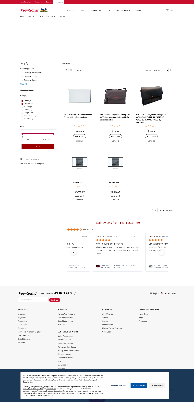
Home (22, 16)
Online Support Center (66, 336)
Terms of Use (27, 382)
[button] (79, 141)
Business (49, 2)
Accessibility (62, 368)
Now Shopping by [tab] (27, 69)
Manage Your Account (66, 314)
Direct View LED (24, 335)
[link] (117, 267)
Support (138, 10)
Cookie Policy (88, 380)
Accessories (96, 10)
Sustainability (107, 325)
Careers (105, 321)
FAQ (59, 361)
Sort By (148, 70)
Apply (38, 146)
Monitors (70, 10)
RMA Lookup (62, 325)
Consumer (59, 2)
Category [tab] (23, 96)
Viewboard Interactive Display (29, 332)
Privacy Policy (78, 380)
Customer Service (64, 340)
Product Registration (65, 343)
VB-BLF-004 (114, 183)
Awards (105, 318)
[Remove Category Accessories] (22, 72)
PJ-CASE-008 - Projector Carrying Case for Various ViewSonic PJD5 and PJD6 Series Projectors (115, 117)
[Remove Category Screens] (22, 76)
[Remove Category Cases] (22, 80)
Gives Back (106, 332)
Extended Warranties (65, 358)
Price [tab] (22, 127)
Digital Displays (24, 339)
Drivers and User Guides (67, 347)
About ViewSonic (108, 314)
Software (21, 343)
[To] (46, 139)
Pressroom (143, 321)
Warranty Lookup (64, 354)
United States (168, 293)
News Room (143, 314)
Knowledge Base (64, 365)
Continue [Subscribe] (54, 300)
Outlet (108, 10)
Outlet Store (22, 325)
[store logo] (34, 10)
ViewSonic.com (26, 2)
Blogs (141, 318)
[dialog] (97, 385)
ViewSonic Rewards (122, 10)
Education (39, 2)
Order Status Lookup (65, 321)
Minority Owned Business (112, 328)
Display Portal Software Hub (68, 351)
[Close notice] (166, 385)
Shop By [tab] (66, 63)
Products (31, 16)
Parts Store (22, 328)
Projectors (82, 10)
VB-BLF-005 (78, 183)
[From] (29, 139)
